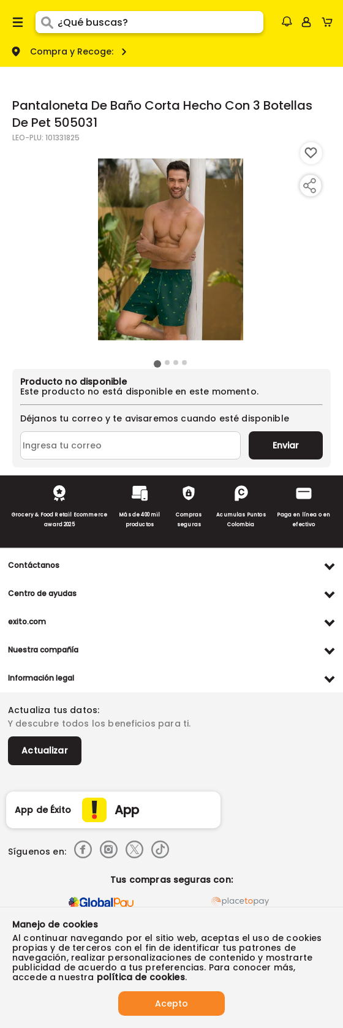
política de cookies (141, 977)
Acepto (171, 1003)
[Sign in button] (306, 22)
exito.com (27, 621)
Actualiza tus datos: (53, 710)
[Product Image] (170, 249)
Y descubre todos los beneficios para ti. (99, 723)
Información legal (41, 678)
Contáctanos (33, 565)
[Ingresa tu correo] (130, 445)
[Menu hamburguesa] (18, 22)
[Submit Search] (47, 22)
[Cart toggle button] (330, 22)
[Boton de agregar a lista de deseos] (311, 153)
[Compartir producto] (309, 186)
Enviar (286, 445)
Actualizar (44, 750)
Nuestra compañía (43, 649)
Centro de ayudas (42, 593)
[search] (160, 22)
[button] (286, 21)
